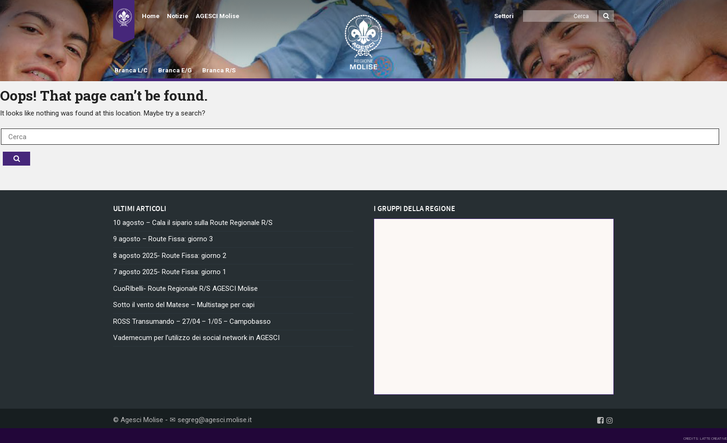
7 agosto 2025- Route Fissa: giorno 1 (169, 272)
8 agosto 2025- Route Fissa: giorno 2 (169, 255)
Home (150, 16)
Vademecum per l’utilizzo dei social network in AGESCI (196, 338)
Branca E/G (175, 70)
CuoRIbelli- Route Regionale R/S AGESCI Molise (185, 288)
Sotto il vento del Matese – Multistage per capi (184, 305)
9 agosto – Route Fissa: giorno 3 (163, 239)
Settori (504, 16)
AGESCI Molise (217, 16)
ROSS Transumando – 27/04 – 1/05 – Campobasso (192, 321)
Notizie (177, 16)
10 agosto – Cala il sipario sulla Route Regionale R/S (193, 222)
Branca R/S (219, 70)
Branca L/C (131, 70)
